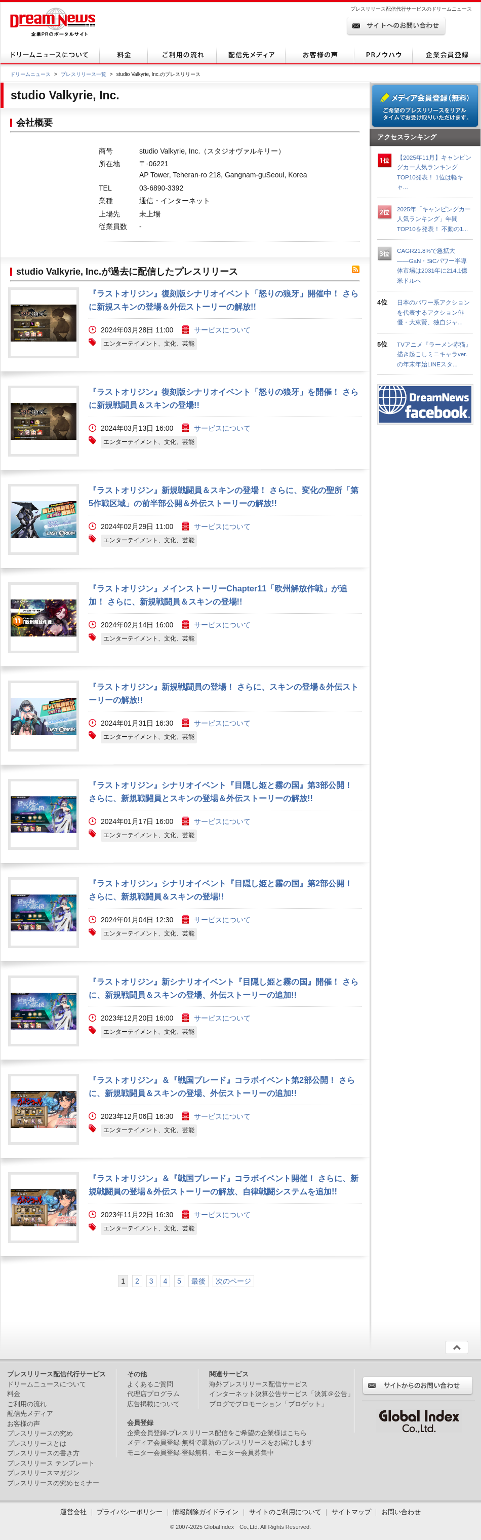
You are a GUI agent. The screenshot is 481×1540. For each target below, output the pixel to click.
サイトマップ (351, 1512)
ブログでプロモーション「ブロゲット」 (268, 1404)
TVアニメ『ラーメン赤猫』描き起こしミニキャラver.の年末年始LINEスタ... (434, 354)
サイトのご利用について (285, 1512)
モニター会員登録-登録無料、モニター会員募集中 (200, 1452)
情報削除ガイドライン (205, 1512)
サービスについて (222, 330)
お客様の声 (23, 1424)
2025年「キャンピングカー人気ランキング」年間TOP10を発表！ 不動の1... (434, 219)
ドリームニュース (30, 74)
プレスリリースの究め (40, 1433)
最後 (198, 1281)
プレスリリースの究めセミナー (53, 1483)
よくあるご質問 (150, 1384)
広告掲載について (153, 1404)
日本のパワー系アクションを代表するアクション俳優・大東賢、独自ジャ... (433, 312)
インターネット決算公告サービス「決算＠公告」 (281, 1394)
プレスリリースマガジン (43, 1473)
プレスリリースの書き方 (43, 1453)
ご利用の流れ (27, 1404)
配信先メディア (30, 1413)
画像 (43, 322)
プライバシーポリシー (130, 1512)
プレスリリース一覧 (83, 74)
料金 (13, 1394)
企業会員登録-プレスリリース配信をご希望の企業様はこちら (217, 1433)
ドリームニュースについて (46, 1384)
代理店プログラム (153, 1394)
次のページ (233, 1281)
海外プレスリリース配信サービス (258, 1384)
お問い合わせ (401, 1512)
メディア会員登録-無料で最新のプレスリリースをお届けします (220, 1442)
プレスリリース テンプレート (51, 1463)
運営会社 (74, 1512)
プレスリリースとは (36, 1443)
